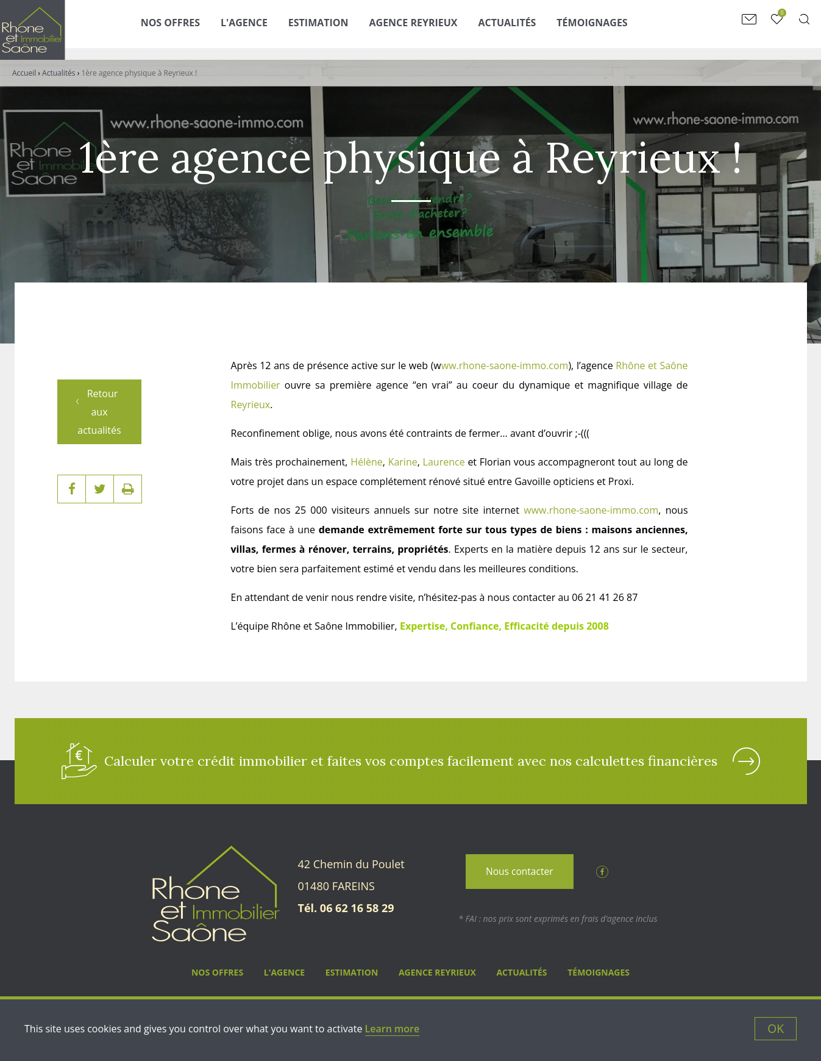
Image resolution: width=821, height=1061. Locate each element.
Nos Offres (190, 28)
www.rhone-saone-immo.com (591, 510)
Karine (403, 462)
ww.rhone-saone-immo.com (505, 365)
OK (775, 1028)
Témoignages (612, 28)
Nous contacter (519, 875)
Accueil (24, 73)
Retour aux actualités (102, 376)
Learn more (392, 1028)
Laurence (444, 462)
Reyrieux (251, 404)
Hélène (366, 462)
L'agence (264, 28)
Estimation (338, 28)
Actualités (527, 28)
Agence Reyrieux (433, 28)
